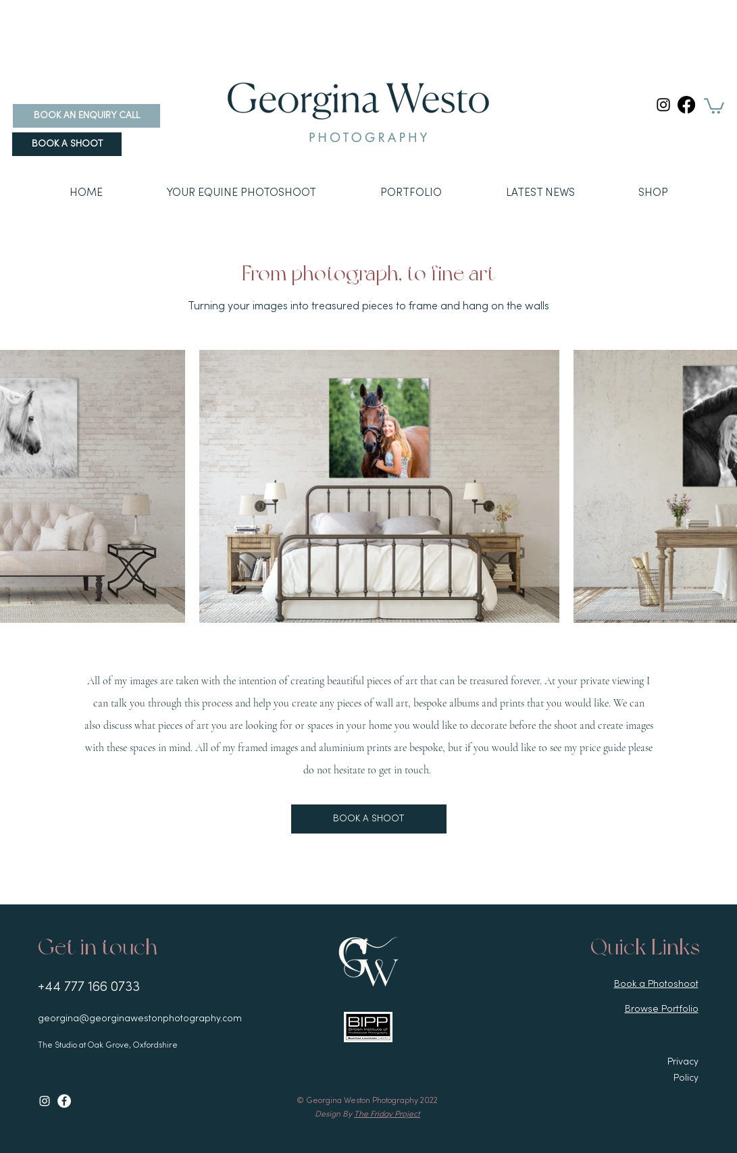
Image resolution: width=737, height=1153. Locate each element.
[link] (714, 105)
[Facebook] (686, 104)
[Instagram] (663, 104)
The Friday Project (387, 1114)
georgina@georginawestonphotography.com (140, 1019)
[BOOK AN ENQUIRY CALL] (86, 116)
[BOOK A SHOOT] (67, 144)
